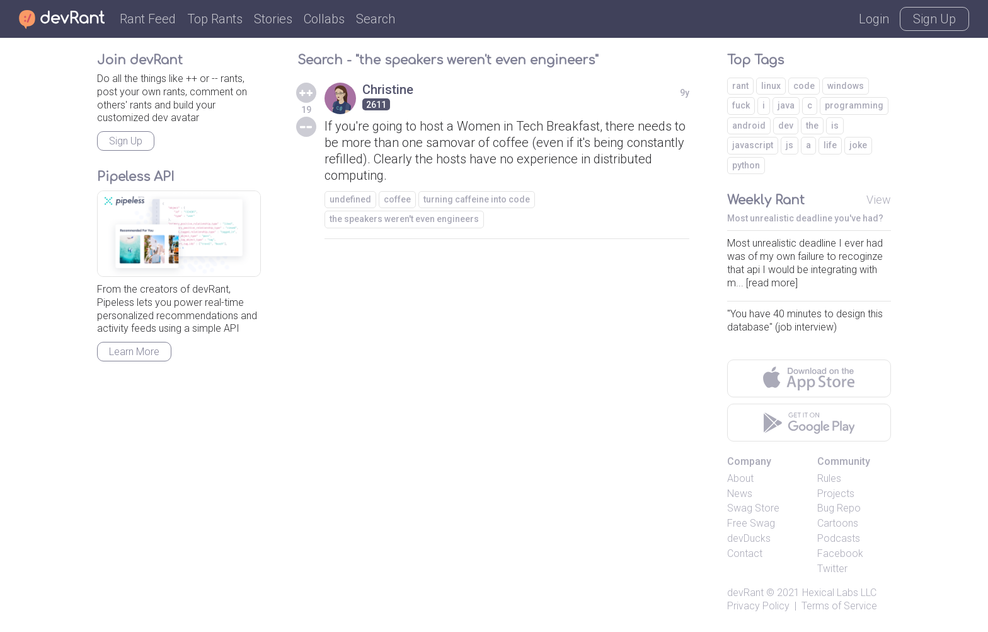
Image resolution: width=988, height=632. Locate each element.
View (878, 199)
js (789, 145)
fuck (741, 105)
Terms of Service (839, 606)
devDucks (749, 538)
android (749, 125)
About (740, 478)
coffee (397, 199)
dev (785, 125)
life (830, 145)
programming (854, 105)
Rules (829, 478)
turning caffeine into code (476, 199)
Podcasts (838, 538)
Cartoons (837, 523)
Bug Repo (839, 508)
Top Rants (215, 18)
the (812, 125)
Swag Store (753, 508)
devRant (745, 593)
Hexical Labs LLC (839, 593)
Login (874, 18)
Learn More (134, 352)
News (739, 494)
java (786, 105)
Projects (835, 494)
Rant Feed (148, 18)
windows (845, 86)
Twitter (832, 569)
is (835, 125)
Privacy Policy (758, 606)
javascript (752, 145)
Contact (744, 553)
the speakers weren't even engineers (404, 219)
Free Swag (751, 523)
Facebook (840, 553)
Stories (273, 18)
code (804, 86)
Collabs (324, 18)
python (746, 165)
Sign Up (934, 18)
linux (771, 86)
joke (858, 145)
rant (740, 86)
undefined (350, 199)
